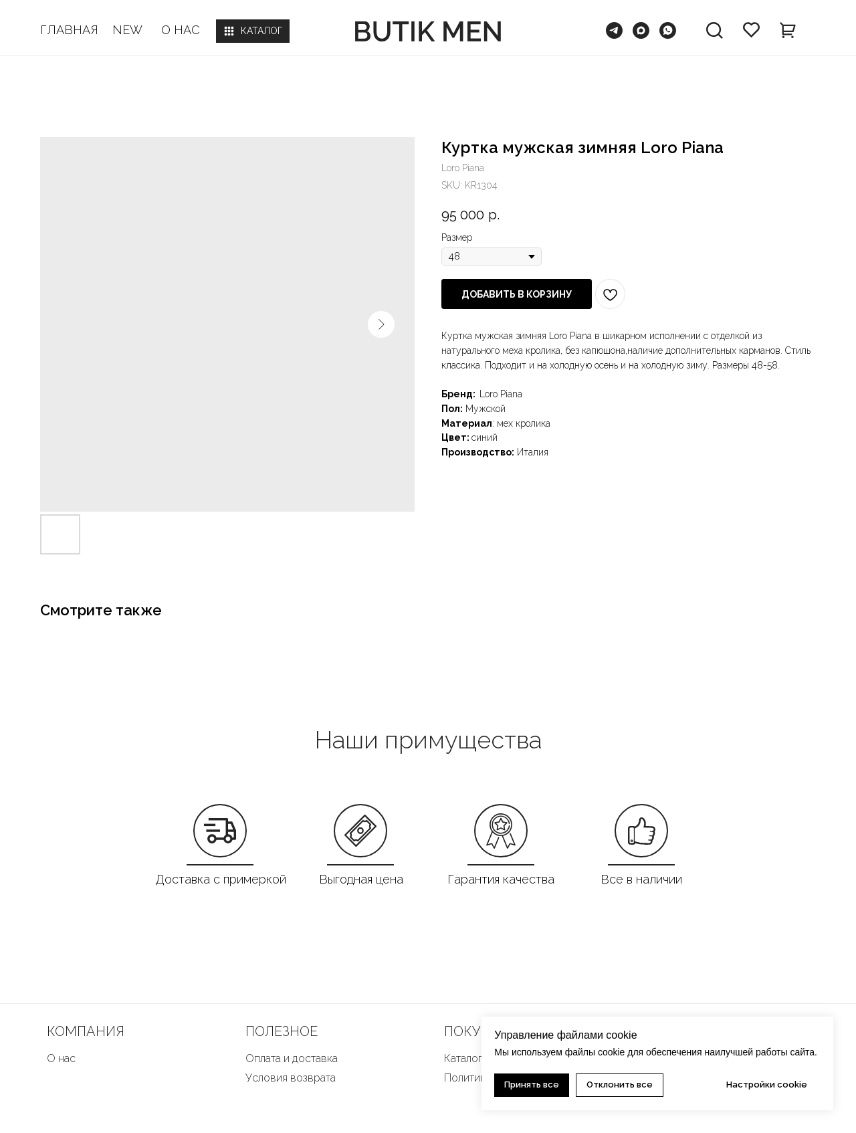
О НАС (180, 30)
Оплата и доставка (291, 1058)
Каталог (463, 1058)
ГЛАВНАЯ (69, 30)
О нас (61, 1058)
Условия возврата (290, 1077)
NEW (127, 30)
